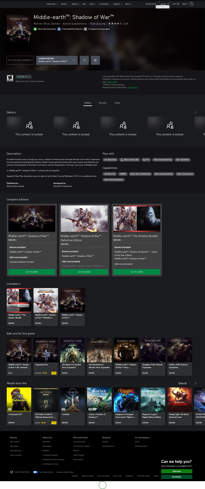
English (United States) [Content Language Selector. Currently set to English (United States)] (22, 472)
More (127, 4)
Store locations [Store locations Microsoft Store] (78, 459)
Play (84, 4)
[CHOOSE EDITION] (57, 60)
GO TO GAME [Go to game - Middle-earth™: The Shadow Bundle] (137, 271)
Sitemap (75, 476)
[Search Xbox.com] (164, 3)
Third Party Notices (143, 476)
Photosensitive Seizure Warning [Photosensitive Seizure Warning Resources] (53, 459)
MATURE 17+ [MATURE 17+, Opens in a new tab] (23, 77)
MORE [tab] (117, 103)
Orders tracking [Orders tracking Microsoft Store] (78, 455)
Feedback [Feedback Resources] (46, 450)
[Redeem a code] (95, 60)
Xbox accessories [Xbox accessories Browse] (16, 455)
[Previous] (190, 112)
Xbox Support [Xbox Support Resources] (47, 446)
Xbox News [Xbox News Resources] (46, 442)
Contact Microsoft (87, 476)
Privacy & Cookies (103, 476)
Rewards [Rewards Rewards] (105, 442)
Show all (182, 382)
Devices (75, 4)
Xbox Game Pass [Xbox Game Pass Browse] (15, 450)
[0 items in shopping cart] (176, 3)
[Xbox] (38, 4)
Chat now (177, 471)
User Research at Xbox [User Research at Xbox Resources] (50, 464)
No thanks (176, 477)
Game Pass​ (51, 4)
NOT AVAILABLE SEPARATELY (20, 60)
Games (63, 4)
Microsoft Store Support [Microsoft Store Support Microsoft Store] (81, 446)
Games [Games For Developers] (137, 442)
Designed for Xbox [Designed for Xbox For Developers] (141, 446)
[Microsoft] (19, 4)
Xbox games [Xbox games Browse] (14, 446)
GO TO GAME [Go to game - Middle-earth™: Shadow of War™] (32, 271)
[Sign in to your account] (187, 3)
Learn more (112, 81)
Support (116, 4)
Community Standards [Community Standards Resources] (50, 455)
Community (103, 4)
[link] (19, 307)
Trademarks (129, 476)
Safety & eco (158, 476)
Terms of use (117, 476)
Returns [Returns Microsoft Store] (76, 450)
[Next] (195, 112)
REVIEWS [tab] (102, 103)
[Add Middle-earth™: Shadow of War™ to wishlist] (84, 60)
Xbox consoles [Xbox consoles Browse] (15, 442)
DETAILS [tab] (87, 103)
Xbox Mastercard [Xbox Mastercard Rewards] (108, 446)
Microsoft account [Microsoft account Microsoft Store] (79, 442)
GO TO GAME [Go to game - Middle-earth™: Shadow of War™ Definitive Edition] (84, 271)
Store (91, 4)
